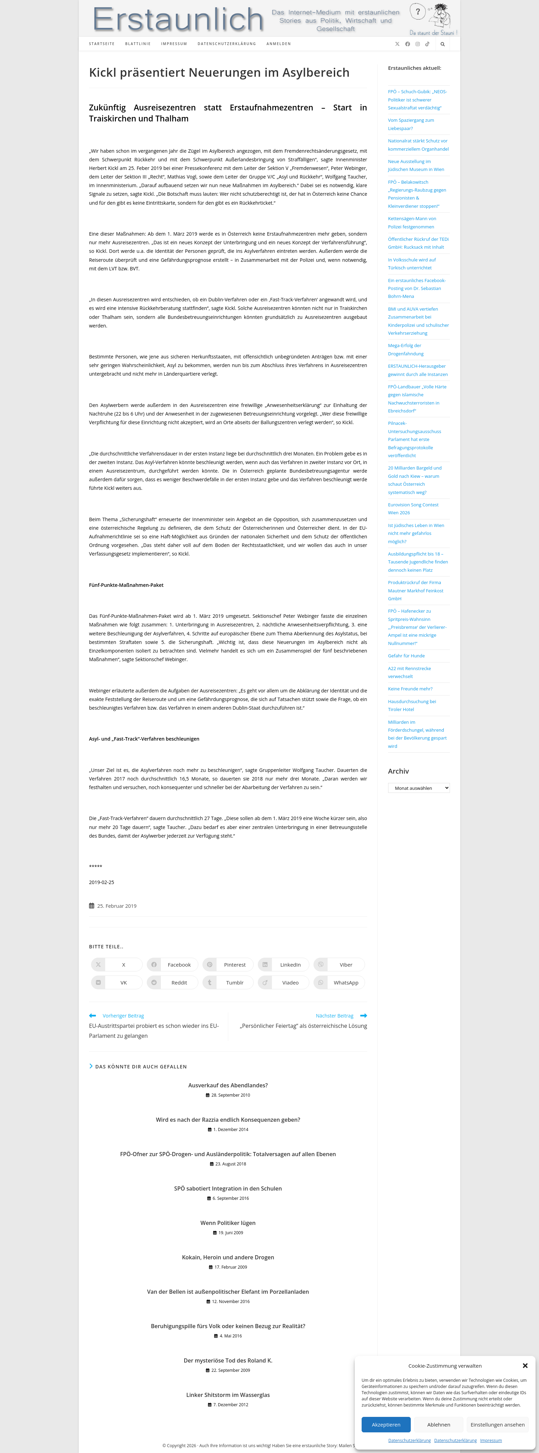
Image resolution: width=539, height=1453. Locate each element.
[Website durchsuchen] (443, 44)
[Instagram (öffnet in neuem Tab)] (417, 44)
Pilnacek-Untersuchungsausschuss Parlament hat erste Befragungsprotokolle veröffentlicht (414, 439)
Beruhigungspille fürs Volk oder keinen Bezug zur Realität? (228, 1326)
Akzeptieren (386, 1424)
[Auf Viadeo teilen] (283, 982)
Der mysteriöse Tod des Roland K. (228, 1360)
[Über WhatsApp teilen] (339, 982)
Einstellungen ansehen (498, 1424)
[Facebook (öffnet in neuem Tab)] (408, 44)
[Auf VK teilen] (117, 982)
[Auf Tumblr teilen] (228, 982)
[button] (525, 1365)
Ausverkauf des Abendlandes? (228, 1085)
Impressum (491, 1440)
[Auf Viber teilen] (339, 964)
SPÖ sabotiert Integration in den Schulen (228, 1188)
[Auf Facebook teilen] (172, 964)
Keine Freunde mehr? (410, 689)
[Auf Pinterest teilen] (228, 964)
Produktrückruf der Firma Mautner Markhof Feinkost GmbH (415, 590)
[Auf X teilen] (117, 964)
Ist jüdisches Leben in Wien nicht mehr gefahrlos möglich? (416, 533)
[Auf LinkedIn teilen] (283, 964)
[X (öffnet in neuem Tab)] (397, 44)
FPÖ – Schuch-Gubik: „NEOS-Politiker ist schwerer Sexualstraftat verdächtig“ (417, 99)
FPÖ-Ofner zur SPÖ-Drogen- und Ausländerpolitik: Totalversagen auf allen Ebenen (228, 1154)
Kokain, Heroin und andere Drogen (228, 1257)
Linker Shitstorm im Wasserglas (228, 1395)
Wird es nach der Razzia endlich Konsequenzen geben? (228, 1119)
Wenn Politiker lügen (227, 1223)
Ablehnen (438, 1424)
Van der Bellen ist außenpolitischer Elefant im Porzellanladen (228, 1291)
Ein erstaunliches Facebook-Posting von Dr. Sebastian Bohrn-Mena (417, 288)
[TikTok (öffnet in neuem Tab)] (427, 44)
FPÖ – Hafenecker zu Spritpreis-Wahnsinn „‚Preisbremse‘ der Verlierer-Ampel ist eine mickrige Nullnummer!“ (417, 627)
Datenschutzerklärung (409, 1440)
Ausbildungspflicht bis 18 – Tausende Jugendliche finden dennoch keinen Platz (418, 562)
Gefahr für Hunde (406, 656)
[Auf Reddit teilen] (172, 982)
